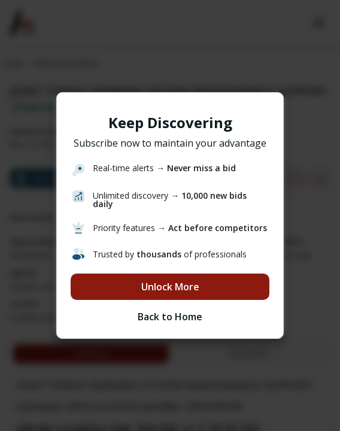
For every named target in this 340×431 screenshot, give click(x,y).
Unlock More (170, 286)
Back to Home (170, 316)
